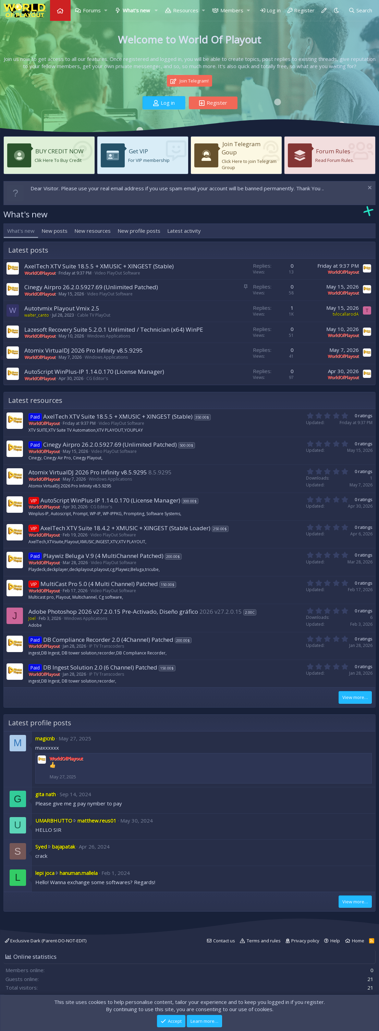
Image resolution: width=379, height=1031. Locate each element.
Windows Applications (108, 336)
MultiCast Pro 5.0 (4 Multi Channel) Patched (99, 584)
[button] (105, 10)
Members (231, 10)
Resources (185, 10)
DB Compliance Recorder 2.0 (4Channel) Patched (108, 640)
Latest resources (35, 400)
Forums (92, 10)
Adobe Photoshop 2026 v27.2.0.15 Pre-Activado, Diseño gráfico (113, 611)
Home (60, 10)
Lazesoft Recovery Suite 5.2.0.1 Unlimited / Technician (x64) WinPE (113, 329)
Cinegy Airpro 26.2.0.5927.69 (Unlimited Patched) (91, 287)
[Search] (360, 10)
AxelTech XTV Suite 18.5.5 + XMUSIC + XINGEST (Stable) (99, 266)
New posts (54, 230)
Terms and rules (264, 941)
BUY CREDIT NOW (59, 151)
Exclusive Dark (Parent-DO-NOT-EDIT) (45, 941)
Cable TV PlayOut (93, 315)
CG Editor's (97, 378)
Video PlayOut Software (117, 273)
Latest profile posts (39, 722)
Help (335, 941)
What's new (136, 10)
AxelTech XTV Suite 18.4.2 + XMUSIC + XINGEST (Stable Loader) (125, 528)
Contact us (224, 941)
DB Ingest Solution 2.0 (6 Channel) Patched (100, 667)
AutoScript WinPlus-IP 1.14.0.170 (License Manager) (94, 372)
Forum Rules (333, 151)
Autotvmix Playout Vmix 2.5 (61, 308)
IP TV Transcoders (106, 646)
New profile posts (139, 230)
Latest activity (184, 230)
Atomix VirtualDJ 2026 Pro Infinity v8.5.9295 (83, 350)
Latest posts (28, 250)
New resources (92, 230)
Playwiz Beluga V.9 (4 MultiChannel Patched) (103, 556)
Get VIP (138, 151)
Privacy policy (305, 941)
